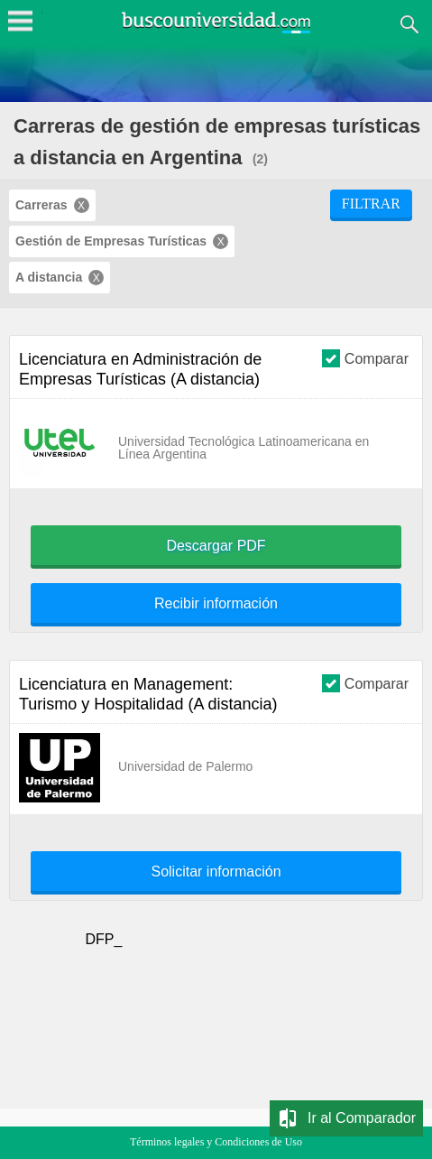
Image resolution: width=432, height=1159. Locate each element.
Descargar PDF (215, 546)
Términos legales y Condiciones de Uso (216, 1142)
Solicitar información (215, 872)
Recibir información (216, 604)
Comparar (365, 357)
